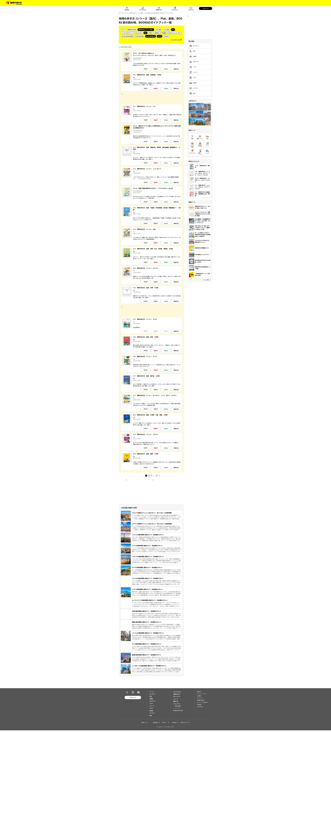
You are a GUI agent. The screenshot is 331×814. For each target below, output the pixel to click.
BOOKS (159, 36)
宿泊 (207, 138)
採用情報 (199, 704)
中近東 (192, 83)
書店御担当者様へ (201, 700)
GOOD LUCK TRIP (178, 710)
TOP (120, 13)
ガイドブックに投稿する (202, 702)
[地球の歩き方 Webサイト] (14, 3)
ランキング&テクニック (127, 33)
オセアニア (194, 61)
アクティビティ (192, 153)
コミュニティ (191, 9)
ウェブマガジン (142, 9)
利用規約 (199, 696)
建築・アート (200, 138)
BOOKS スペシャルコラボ (174, 33)
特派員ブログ (159, 9)
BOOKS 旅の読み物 (150, 36)
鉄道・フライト (200, 153)
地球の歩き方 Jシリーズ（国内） (146, 29)
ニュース (175, 699)
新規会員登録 (178, 706)
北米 (192, 51)
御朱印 (150, 33)
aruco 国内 (166, 29)
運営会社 (199, 691)
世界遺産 (200, 146)
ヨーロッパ (194, 46)
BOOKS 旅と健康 (139, 36)
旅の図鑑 (164, 33)
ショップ (207, 153)
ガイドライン (200, 698)
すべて (123, 29)
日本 (192, 93)
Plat (173, 29)
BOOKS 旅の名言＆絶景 (127, 36)
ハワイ (192, 67)
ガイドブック (175, 9)
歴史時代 (157, 33)
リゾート (193, 72)
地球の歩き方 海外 (132, 29)
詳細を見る (176, 69)
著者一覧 (175, 701)
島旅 (145, 33)
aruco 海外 (158, 29)
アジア (192, 77)
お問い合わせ (200, 706)
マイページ (205, 8)
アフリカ (193, 88)
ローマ (168, 515)
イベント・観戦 (192, 146)
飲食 (192, 138)
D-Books (166, 36)
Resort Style (138, 33)
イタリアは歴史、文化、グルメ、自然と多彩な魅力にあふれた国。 (149, 515)
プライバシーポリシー (202, 693)
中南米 (192, 56)
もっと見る (206, 280)
